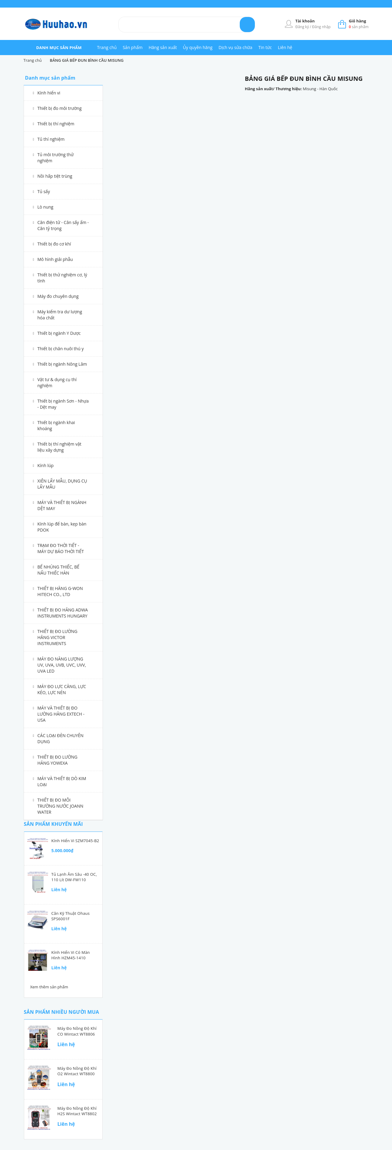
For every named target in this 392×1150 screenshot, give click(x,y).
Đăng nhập (321, 26)
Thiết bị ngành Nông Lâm (62, 364)
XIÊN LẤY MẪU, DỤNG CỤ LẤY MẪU (62, 484)
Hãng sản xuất (163, 47)
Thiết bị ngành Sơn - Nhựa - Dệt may (63, 404)
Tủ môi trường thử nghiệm (56, 157)
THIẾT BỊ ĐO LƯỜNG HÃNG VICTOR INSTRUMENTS (57, 637)
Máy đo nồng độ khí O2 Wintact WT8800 (77, 1071)
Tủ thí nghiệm (51, 139)
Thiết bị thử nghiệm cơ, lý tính (62, 278)
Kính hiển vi (49, 93)
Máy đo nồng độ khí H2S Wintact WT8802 (77, 1111)
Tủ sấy (44, 191)
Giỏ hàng (357, 21)
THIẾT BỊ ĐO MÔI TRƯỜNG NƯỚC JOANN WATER (61, 806)
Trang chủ (107, 47)
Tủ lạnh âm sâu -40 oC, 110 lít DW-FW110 (74, 877)
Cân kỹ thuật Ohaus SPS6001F (70, 916)
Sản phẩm (133, 47)
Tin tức (265, 47)
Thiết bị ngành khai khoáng (56, 425)
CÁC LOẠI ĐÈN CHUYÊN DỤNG (61, 738)
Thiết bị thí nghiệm (56, 124)
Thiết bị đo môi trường (60, 108)
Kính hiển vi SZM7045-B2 (75, 840)
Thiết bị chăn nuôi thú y (61, 348)
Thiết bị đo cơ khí (54, 244)
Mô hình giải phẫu (55, 259)
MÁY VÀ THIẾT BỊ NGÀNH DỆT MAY (62, 505)
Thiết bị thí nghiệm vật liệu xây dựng (59, 447)
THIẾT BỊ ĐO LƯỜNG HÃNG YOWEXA (57, 760)
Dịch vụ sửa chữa (235, 47)
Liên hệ (285, 47)
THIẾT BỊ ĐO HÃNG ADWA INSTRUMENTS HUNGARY (63, 613)
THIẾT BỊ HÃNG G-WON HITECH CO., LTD (60, 591)
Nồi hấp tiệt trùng (55, 176)
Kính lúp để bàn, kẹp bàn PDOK (62, 527)
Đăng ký (302, 26)
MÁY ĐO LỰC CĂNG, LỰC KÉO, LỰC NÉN (62, 689)
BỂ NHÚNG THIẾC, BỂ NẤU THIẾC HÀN (59, 570)
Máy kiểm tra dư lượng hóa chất (60, 315)
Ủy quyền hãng (197, 47)
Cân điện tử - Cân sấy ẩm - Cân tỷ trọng (63, 225)
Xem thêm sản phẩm (49, 987)
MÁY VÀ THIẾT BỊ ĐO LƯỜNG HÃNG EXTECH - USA (61, 714)
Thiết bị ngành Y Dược (59, 333)
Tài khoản (305, 21)
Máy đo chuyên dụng (58, 296)
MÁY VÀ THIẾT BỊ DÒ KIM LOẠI (62, 781)
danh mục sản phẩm (59, 47)
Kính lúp (46, 465)
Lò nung (46, 207)
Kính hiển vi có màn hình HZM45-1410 (70, 955)
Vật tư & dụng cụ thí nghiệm (57, 382)
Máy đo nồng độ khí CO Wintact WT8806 (77, 1031)
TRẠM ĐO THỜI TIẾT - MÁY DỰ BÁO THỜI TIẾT (61, 548)
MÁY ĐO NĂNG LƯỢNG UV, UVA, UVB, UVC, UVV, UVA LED (62, 665)
